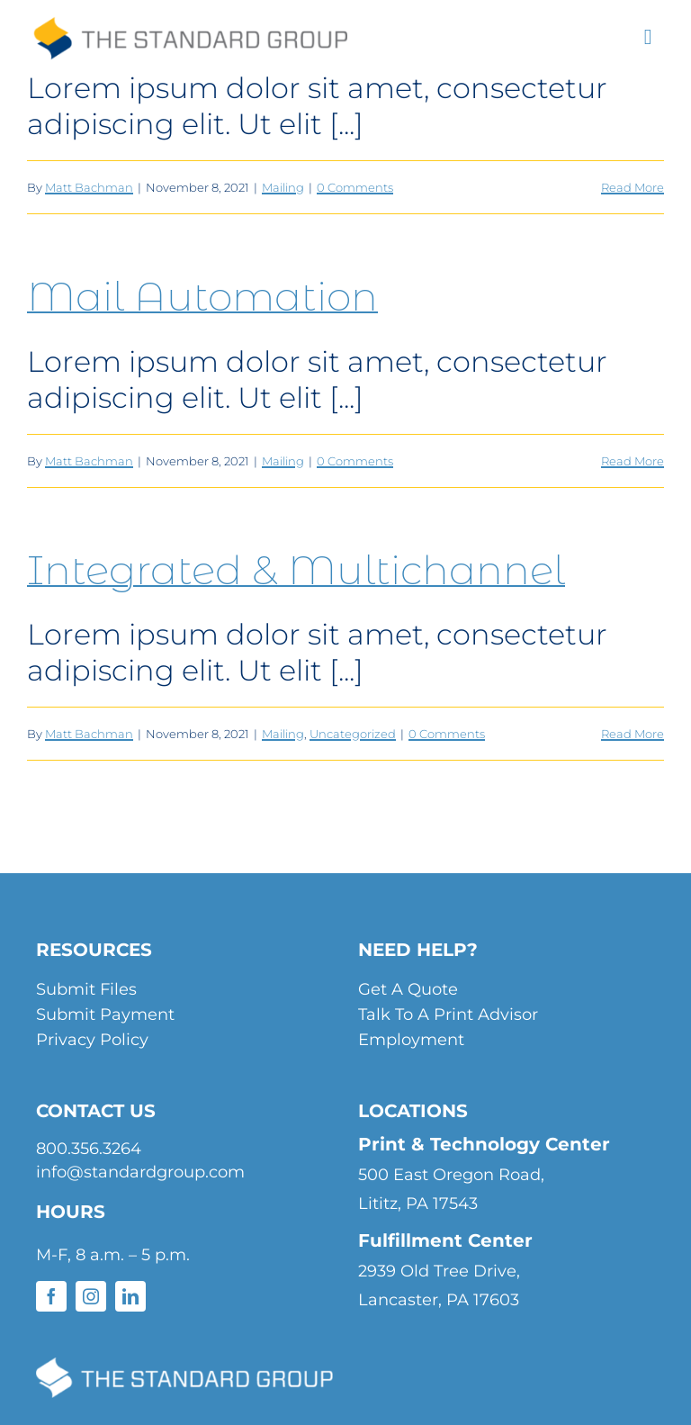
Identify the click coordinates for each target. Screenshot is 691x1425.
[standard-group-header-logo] (189, 31)
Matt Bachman (89, 187)
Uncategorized (353, 733)
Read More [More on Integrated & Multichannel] (632, 733)
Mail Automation (202, 296)
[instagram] (91, 1296)
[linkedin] (130, 1296)
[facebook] (51, 1296)
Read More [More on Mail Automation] (632, 461)
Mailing (283, 187)
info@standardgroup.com (140, 1172)
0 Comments (355, 187)
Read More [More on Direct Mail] (632, 187)
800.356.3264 (88, 1149)
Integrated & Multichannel (296, 570)
